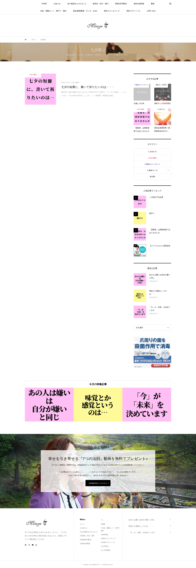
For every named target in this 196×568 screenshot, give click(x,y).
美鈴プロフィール (133, 11)
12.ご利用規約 (105, 550)
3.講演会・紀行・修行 (87, 536)
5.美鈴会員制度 (85, 543)
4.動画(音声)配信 (85, 540)
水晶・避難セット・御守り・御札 (53, 11)
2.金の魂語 (152, 158)
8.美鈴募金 (104, 534)
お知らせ (57, 4)
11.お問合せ (105, 546)
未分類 (152, 177)
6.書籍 (103, 524)
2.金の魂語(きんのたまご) (88, 532)
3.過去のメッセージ (152, 164)
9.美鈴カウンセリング (108, 538)
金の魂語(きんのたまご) (76, 4)
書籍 (152, 4)
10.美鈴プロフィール (108, 542)
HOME (44, 4)
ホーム (82, 524)
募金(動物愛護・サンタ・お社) (85, 11)
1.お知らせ (152, 152)
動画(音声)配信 (121, 4)
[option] (49, 404)
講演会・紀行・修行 (100, 4)
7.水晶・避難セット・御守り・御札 (111, 529)
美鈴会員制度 (139, 4)
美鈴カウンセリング (112, 11)
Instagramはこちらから (98, 483)
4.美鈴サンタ (152, 170)
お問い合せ (151, 11)
